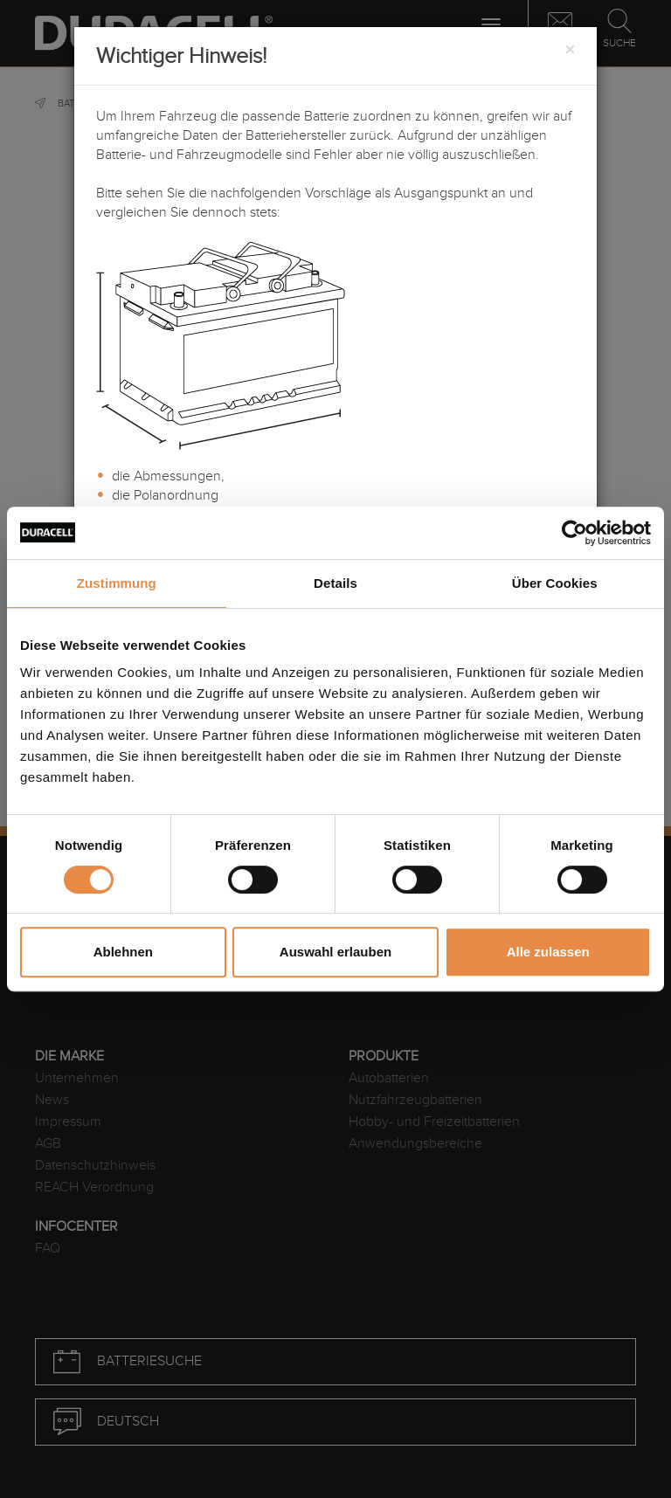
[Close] (569, 50)
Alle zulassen (548, 951)
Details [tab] (335, 583)
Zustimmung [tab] (116, 583)
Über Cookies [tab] (555, 583)
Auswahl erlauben (335, 951)
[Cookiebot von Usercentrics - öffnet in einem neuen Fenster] (574, 533)
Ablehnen (123, 951)
